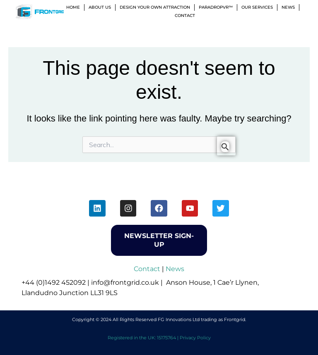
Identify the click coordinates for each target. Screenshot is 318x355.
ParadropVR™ (216, 7)
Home (73, 7)
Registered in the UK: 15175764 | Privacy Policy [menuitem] (159, 338)
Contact (185, 15)
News (288, 7)
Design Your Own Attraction (155, 7)
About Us (100, 7)
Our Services (257, 7)
